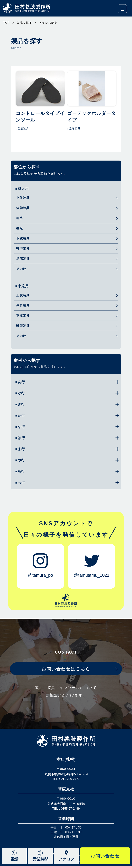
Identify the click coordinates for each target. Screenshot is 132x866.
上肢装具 (23, 198)
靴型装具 (23, 248)
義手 (19, 218)
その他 (21, 269)
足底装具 (23, 258)
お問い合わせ (105, 856)
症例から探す (27, 360)
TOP (6, 22)
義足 (19, 228)
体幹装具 (23, 208)
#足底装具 (22, 128)
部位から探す (27, 167)
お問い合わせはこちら (66, 668)
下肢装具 (23, 238)
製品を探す (24, 22)
